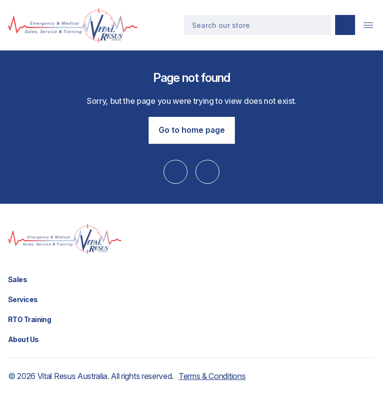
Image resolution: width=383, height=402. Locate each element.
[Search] (257, 25)
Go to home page (192, 130)
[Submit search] (345, 25)
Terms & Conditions (212, 376)
